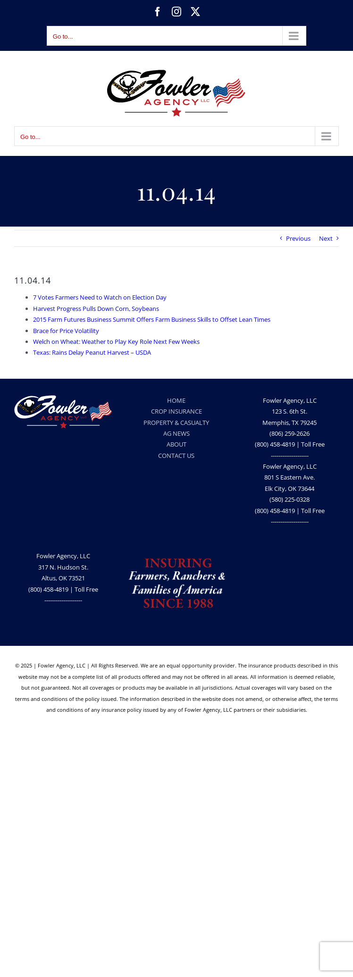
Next (326, 238)
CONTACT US (176, 455)
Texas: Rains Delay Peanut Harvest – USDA (92, 352)
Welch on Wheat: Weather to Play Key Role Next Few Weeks (116, 341)
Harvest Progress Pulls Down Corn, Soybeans (96, 308)
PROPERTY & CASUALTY (176, 422)
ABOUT (176, 444)
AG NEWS (176, 433)
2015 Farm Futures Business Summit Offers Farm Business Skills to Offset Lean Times (151, 319)
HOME (176, 400)
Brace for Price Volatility (66, 330)
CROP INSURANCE (176, 411)
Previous (298, 238)
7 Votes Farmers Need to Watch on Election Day (100, 297)
